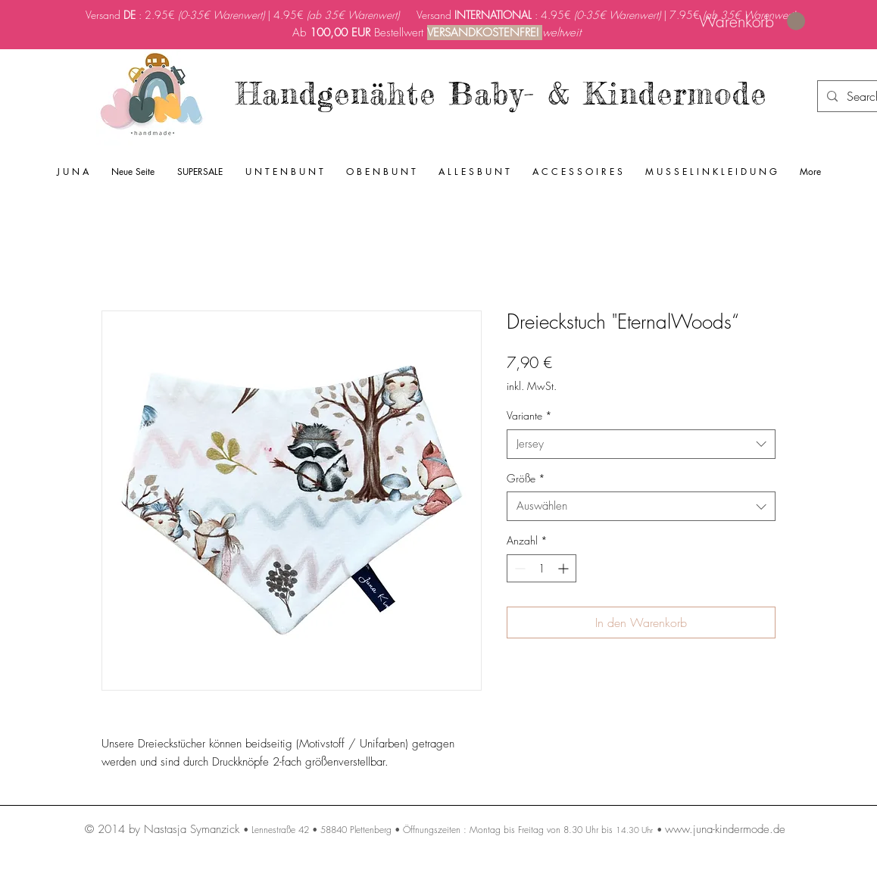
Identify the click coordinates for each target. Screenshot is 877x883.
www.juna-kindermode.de (725, 829)
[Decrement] (518, 568)
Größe (526, 478)
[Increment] (564, 568)
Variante (529, 415)
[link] (752, 21)
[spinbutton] (541, 568)
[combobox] (641, 444)
